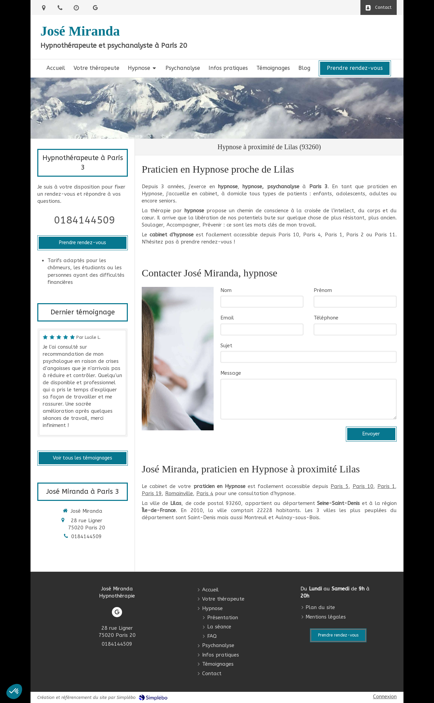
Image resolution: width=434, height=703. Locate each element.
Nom (226, 290)
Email (227, 318)
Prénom (323, 290)
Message (230, 373)
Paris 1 (386, 486)
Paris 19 (152, 493)
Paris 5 (339, 486)
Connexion (385, 697)
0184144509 (84, 220)
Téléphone (326, 318)
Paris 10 (363, 486)
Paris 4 (204, 493)
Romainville (179, 493)
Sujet (226, 346)
